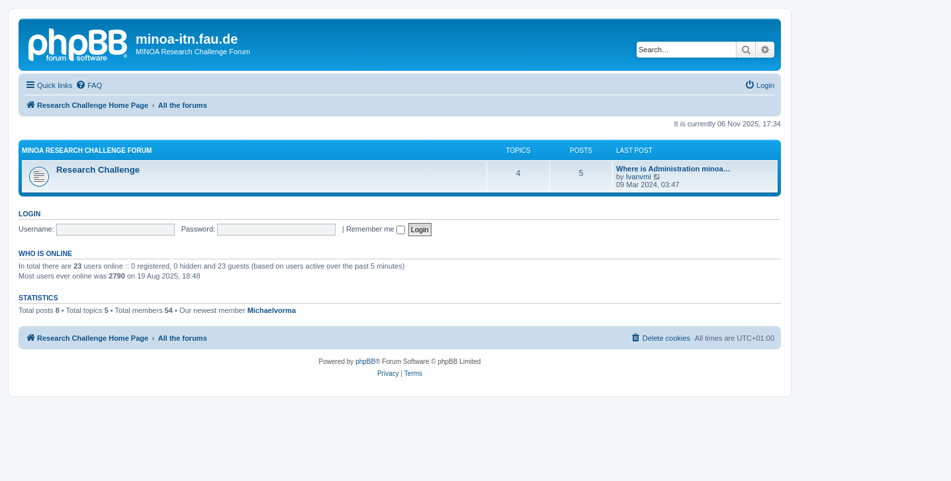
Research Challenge (98, 170)
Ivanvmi (638, 177)
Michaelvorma (272, 310)
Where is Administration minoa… (673, 169)
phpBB (365, 361)
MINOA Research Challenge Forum (87, 150)
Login (29, 214)
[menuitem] (88, 85)
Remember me (375, 229)
